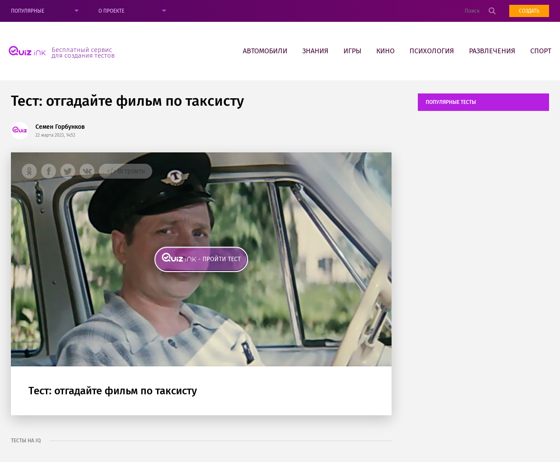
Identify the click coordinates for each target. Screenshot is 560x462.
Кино (385, 51)
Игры (352, 51)
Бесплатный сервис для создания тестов (83, 52)
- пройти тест (219, 259)
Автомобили (265, 51)
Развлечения (492, 51)
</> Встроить (125, 171)
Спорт (540, 51)
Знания (315, 51)
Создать (529, 11)
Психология (432, 51)
